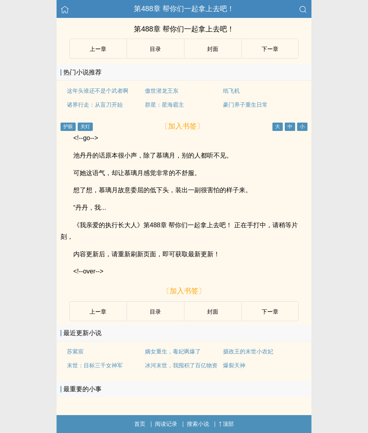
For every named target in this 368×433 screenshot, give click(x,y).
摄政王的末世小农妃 (248, 351)
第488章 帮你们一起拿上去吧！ (184, 9)
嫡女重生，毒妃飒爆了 (173, 351)
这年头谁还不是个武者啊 (97, 91)
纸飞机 (231, 91)
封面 (212, 49)
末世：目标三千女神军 (95, 365)
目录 (155, 49)
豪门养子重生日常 (245, 104)
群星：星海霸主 (164, 104)
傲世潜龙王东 (161, 91)
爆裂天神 (234, 365)
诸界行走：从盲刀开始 (95, 104)
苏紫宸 (75, 351)
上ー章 (98, 49)
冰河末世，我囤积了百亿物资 (181, 365)
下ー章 (270, 49)
